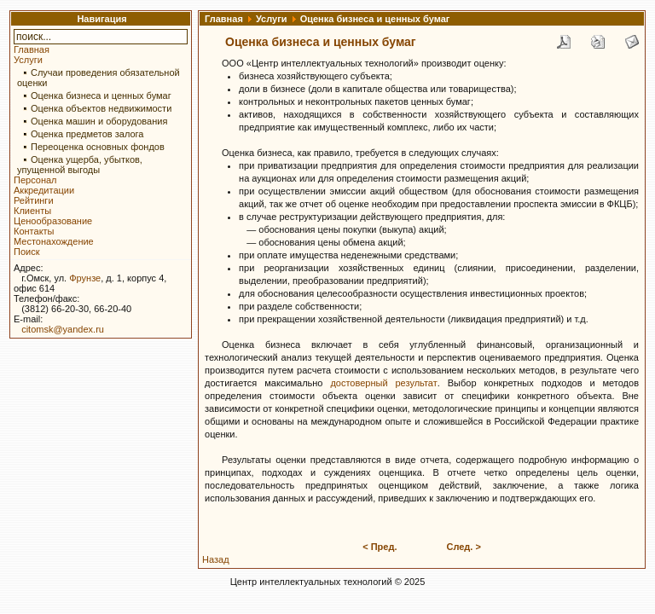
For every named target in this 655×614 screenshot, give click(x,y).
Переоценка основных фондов (98, 147)
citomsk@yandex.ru (62, 329)
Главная (31, 49)
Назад (215, 559)
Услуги (28, 60)
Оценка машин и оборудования (99, 121)
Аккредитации (44, 190)
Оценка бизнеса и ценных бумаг (101, 95)
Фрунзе (85, 278)
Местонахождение (54, 241)
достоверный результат (383, 383)
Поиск (26, 251)
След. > (463, 547)
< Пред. (379, 547)
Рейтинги (34, 200)
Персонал (35, 180)
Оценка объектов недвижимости (101, 108)
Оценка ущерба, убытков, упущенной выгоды (79, 164)
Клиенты (32, 211)
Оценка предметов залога (87, 134)
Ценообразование (53, 221)
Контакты (34, 231)
